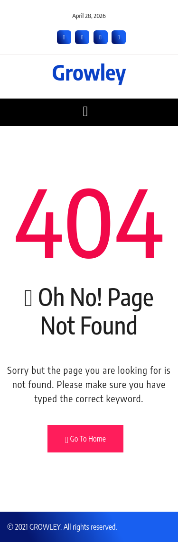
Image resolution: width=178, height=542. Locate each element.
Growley (89, 72)
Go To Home (85, 439)
